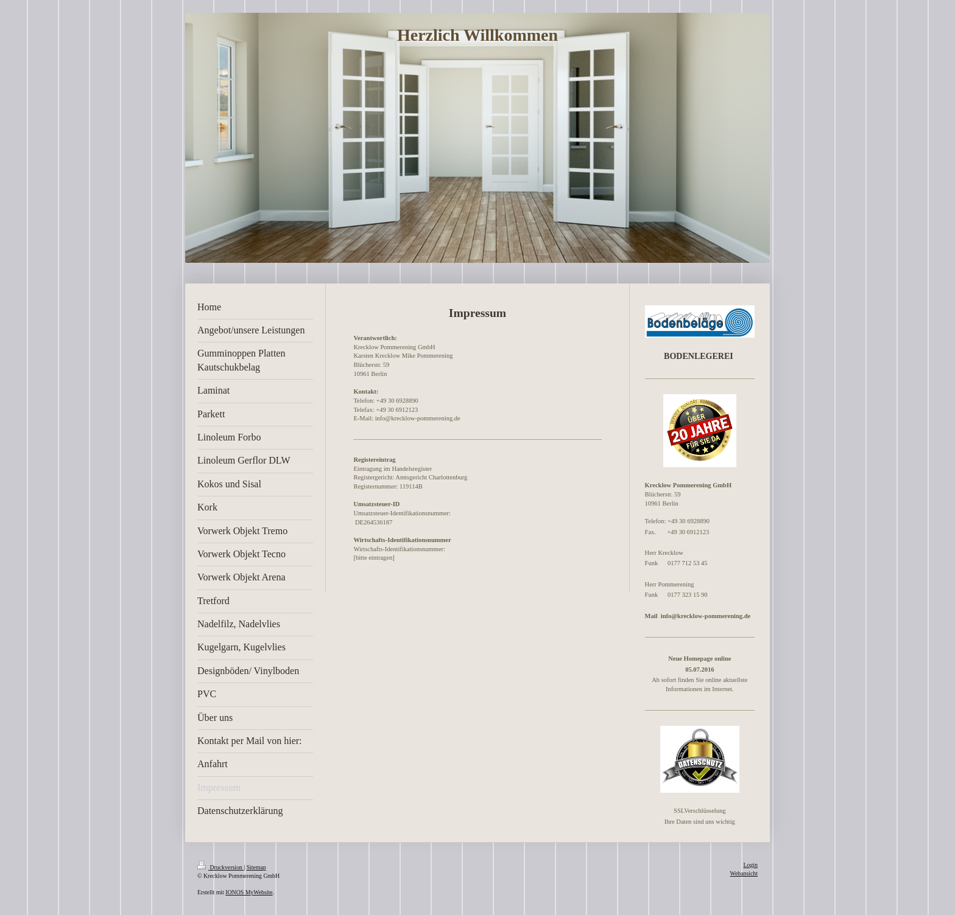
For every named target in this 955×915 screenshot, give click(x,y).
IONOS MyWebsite (248, 892)
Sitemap (256, 867)
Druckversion (220, 867)
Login (751, 864)
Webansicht (744, 873)
